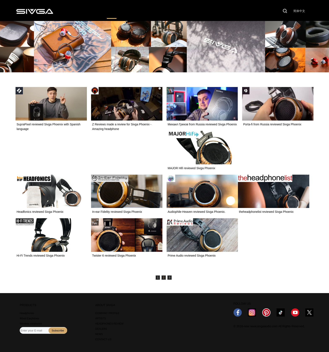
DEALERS (101, 328)
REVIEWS (112, 11)
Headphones (27, 313)
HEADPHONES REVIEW (109, 323)
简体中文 (299, 11)
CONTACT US (245, 11)
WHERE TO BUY (147, 11)
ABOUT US (211, 11)
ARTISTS (100, 318)
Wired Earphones (29, 318)
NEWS (181, 11)
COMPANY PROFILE (107, 313)
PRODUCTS (78, 11)
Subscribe (58, 330)
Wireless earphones (31, 323)
